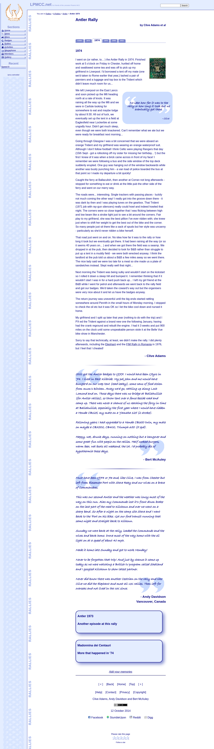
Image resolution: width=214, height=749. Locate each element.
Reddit (135, 717)
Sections (13, 27)
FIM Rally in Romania (139, 344)
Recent (14, 63)
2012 (122, 40)
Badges (13, 40)
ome (13, 30)
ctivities (13, 47)
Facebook (95, 717)
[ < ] (100, 684)
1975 (106, 40)
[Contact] (110, 692)
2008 (114, 40)
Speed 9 (6, 67)
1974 (97, 40)
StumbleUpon (116, 717)
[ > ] (140, 684)
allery (13, 57)
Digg (148, 717)
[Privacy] (125, 692)
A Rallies (57, 14)
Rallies (48, 14)
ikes (13, 37)
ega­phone (13, 50)
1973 (88, 40)
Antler (65, 14)
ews (13, 33)
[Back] (110, 684)
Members (13, 53)
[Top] (132, 684)
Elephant (110, 344)
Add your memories (120, 671)
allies (13, 43)
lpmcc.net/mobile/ (13, 75)
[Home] (121, 684)
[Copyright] (139, 692)
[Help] (98, 692)
